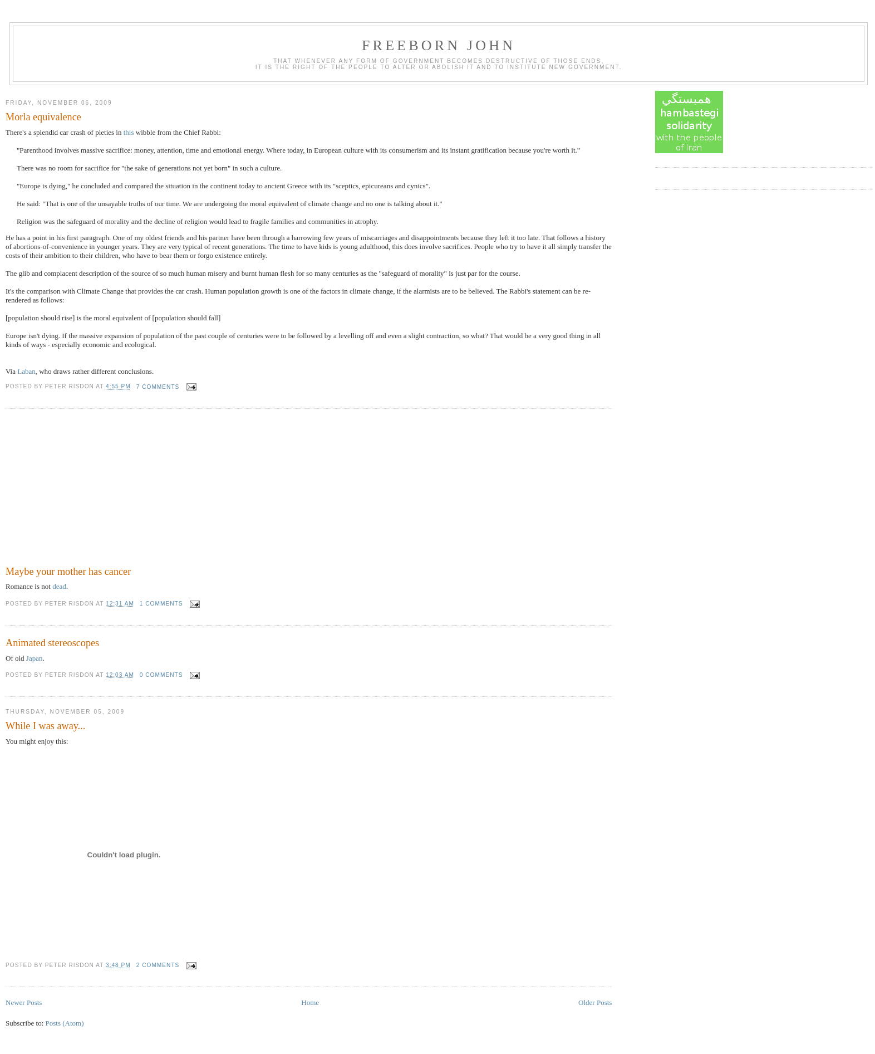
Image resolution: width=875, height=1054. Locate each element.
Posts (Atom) (65, 1023)
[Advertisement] (89, 489)
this (129, 132)
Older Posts (595, 1002)
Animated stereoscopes (52, 642)
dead (59, 586)
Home (310, 1002)
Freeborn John (438, 45)
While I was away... (45, 725)
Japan (34, 658)
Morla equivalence (43, 117)
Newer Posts (24, 1002)
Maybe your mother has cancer (68, 571)
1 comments (161, 604)
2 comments (158, 965)
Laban (26, 371)
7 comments (158, 387)
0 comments (161, 675)
